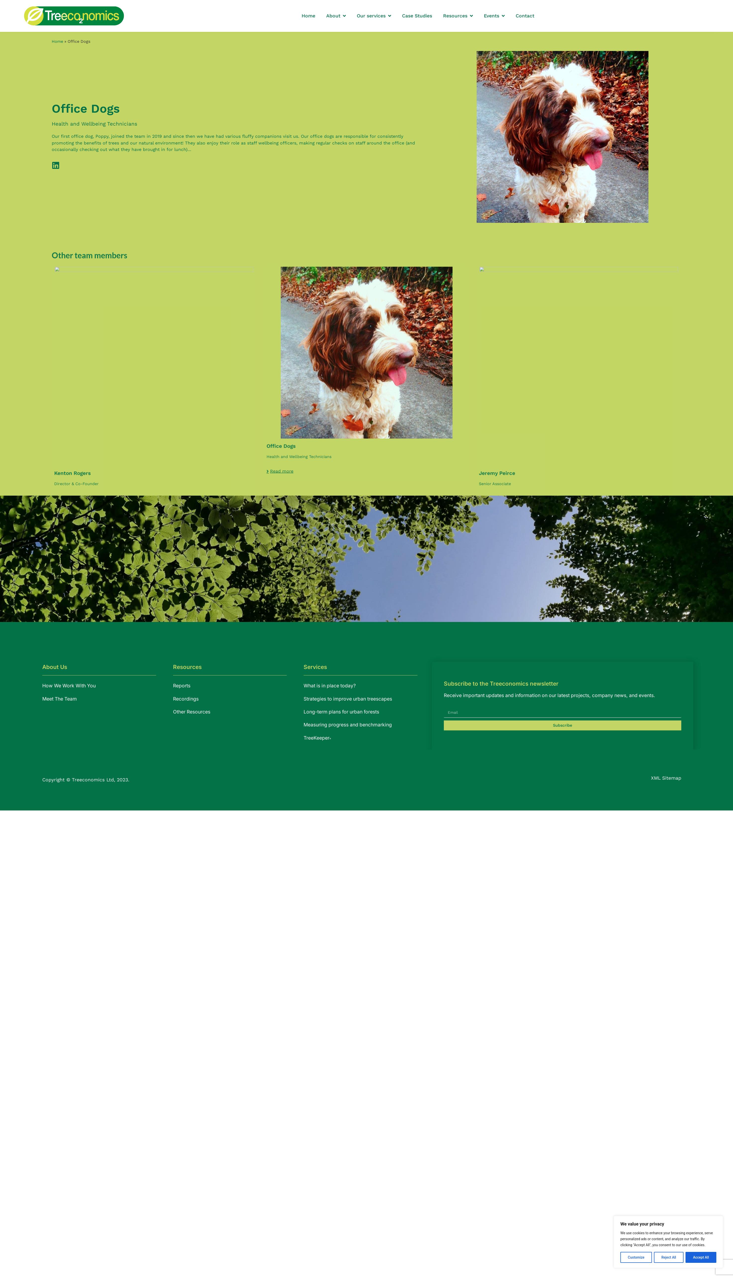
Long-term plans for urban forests (341, 712)
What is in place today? (330, 686)
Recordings (186, 699)
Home (57, 41)
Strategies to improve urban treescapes (348, 699)
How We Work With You (69, 686)
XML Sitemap (666, 778)
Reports (181, 686)
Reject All (668, 1257)
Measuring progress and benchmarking (348, 725)
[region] (668, 1242)
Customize (636, 1257)
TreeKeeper (317, 738)
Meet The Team (59, 699)
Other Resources (191, 712)
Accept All (701, 1257)
